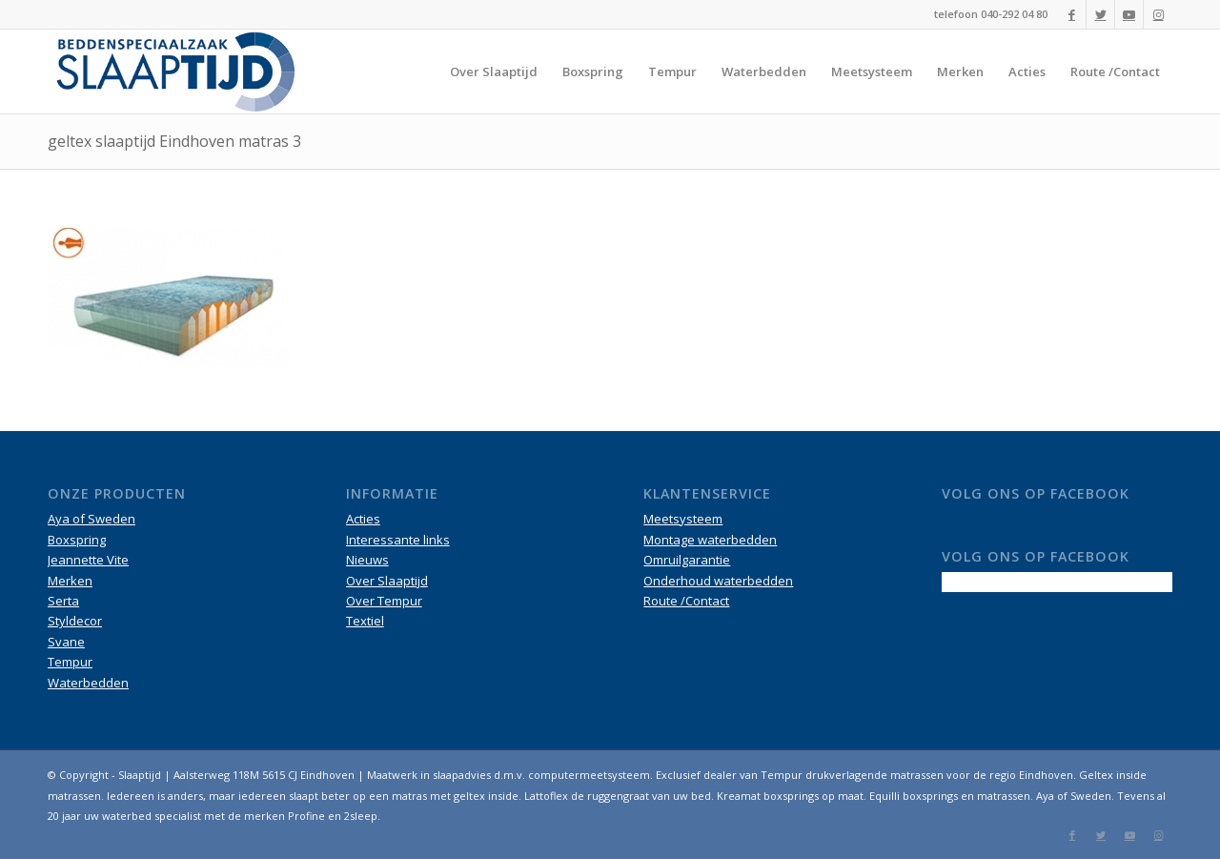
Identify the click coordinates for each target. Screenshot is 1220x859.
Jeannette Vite (88, 559)
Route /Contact (686, 600)
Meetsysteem (682, 518)
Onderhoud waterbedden (718, 580)
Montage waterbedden (710, 539)
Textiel (365, 620)
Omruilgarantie (686, 559)
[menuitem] (493, 71)
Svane (66, 641)
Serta (63, 600)
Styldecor (75, 620)
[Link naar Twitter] (1100, 14)
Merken (70, 580)
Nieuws (367, 559)
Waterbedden (88, 682)
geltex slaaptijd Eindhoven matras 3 (174, 141)
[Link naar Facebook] (1072, 14)
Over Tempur (384, 600)
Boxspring (77, 539)
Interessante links (398, 539)
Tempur (70, 661)
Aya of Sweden (91, 518)
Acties (363, 518)
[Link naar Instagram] (1158, 14)
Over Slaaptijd (387, 580)
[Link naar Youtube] (1129, 14)
